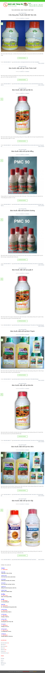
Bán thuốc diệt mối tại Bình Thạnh (22, 331)
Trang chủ (2, 664)
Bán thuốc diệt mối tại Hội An (22, 90)
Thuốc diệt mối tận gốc (34, 379)
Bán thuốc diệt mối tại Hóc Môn (22, 446)
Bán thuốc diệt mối (22, 13)
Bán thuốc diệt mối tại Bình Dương (22, 210)
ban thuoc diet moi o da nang (25, 204)
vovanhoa (27, 18)
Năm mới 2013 (3, 663)
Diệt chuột (2, 644)
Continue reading (22, 58)
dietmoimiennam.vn (26, 671)
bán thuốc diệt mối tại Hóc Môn (26, 494)
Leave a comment (41, 63)
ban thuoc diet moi (17, 83)
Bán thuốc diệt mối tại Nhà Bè (22, 385)
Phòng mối (3, 651)
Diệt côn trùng (3, 646)
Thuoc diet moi (35, 263)
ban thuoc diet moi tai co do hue (26, 83)
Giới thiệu (2, 658)
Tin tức (2, 661)
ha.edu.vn (35, 671)
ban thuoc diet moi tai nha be (25, 440)
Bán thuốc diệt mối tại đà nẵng (36, 204)
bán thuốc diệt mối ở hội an (25, 145)
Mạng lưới (2, 649)
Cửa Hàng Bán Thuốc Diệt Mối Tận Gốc (22, 15)
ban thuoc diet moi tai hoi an (35, 145)
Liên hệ (2, 660)
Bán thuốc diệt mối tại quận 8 (22, 270)
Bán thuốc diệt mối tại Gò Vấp (22, 500)
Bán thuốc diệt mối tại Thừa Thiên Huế (22, 68)
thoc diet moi (23, 379)
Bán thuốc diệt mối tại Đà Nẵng (22, 151)
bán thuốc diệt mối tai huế (36, 83)
